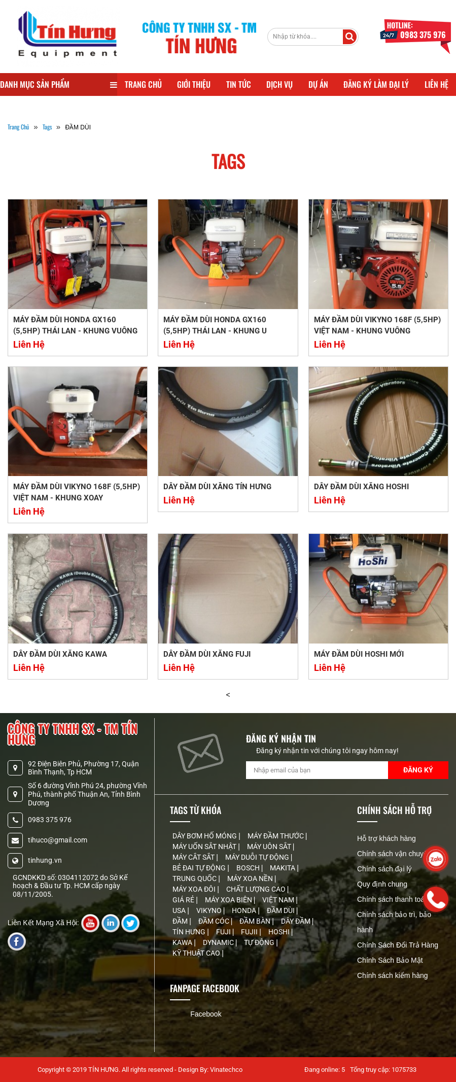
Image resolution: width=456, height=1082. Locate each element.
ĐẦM (180, 921)
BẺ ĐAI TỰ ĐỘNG (199, 868)
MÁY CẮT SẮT (194, 857)
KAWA (183, 942)
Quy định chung (382, 884)
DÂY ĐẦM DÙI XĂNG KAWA (60, 654)
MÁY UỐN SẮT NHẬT (205, 846)
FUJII (250, 932)
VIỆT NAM (279, 900)
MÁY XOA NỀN (250, 878)
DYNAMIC (219, 942)
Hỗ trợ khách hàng (386, 838)
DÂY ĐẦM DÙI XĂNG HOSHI (361, 486)
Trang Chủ (143, 84)
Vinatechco (226, 1069)
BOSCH (248, 868)
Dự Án (318, 84)
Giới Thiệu (194, 84)
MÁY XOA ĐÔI (194, 889)
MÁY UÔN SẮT (270, 846)
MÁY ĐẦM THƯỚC (276, 836)
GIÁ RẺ (184, 900)
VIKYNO (209, 910)
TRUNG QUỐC (195, 878)
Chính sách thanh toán (393, 899)
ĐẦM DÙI (281, 910)
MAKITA (283, 868)
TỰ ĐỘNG (260, 942)
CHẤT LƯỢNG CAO (256, 889)
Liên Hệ (436, 84)
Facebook (205, 1014)
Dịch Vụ (279, 84)
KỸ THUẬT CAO (197, 953)
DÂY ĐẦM (296, 921)
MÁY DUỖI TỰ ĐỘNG (258, 857)
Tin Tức (238, 84)
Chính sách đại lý (384, 869)
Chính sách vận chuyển (394, 854)
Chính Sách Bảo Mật (390, 960)
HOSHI (279, 932)
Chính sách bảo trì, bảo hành (394, 922)
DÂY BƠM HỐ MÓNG (205, 836)
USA (179, 910)
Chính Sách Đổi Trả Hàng (397, 945)
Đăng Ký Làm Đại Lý (376, 84)
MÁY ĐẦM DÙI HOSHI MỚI (359, 654)
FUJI (224, 932)
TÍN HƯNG (189, 932)
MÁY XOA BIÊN (229, 900)
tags (47, 126)
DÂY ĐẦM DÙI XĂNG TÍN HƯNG (217, 486)
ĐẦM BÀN (255, 921)
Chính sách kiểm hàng (392, 975)
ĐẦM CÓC (214, 921)
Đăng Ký (418, 770)
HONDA (245, 910)
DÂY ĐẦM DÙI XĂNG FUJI (207, 654)
